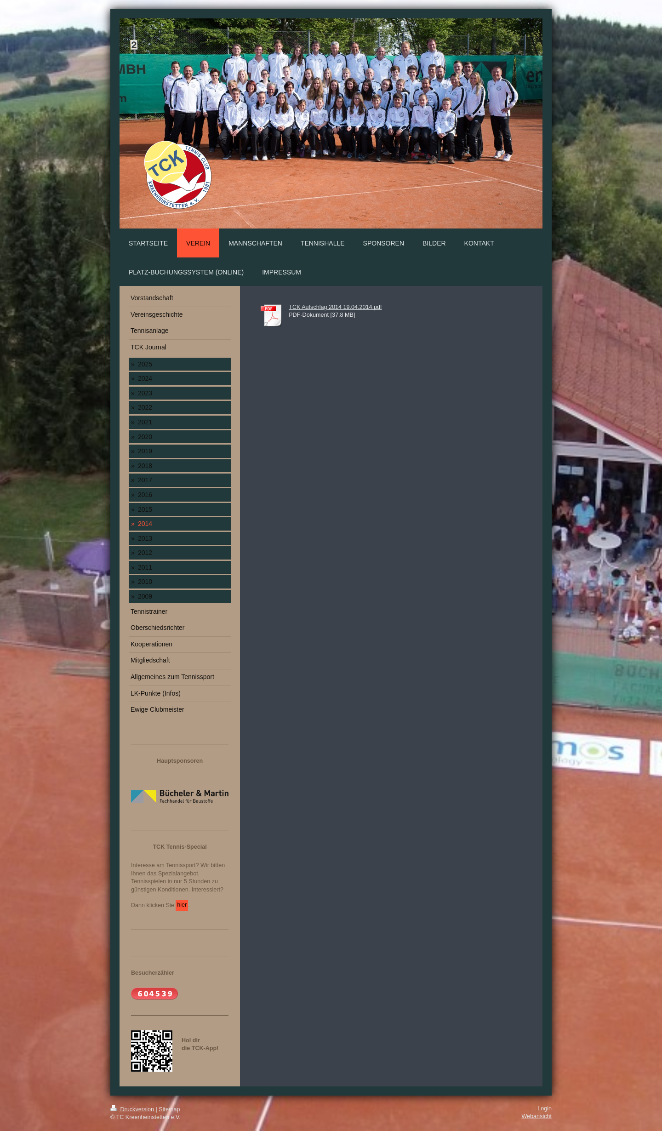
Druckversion (132, 1109)
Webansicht (536, 1116)
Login (544, 1108)
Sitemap (169, 1109)
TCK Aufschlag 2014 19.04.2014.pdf (335, 307)
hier (182, 905)
